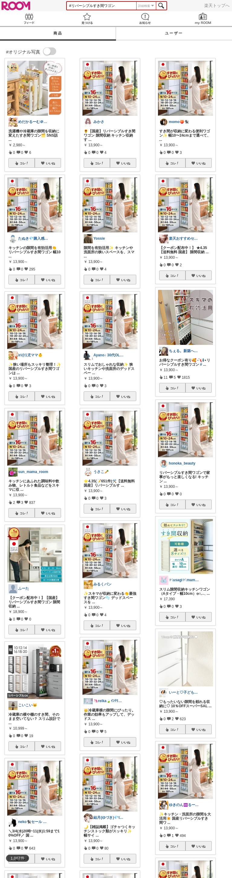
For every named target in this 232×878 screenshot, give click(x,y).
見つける (87, 18)
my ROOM (203, 18)
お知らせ (145, 18)
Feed (29, 18)
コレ (24, 163)
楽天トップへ (217, 5)
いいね (50, 163)
